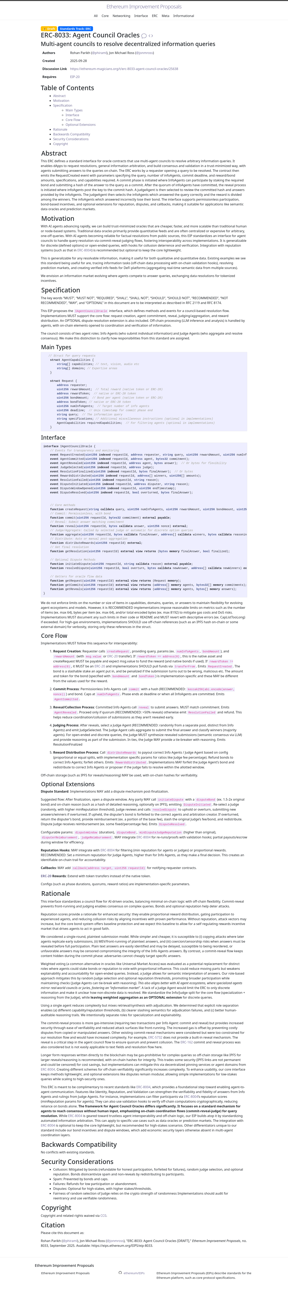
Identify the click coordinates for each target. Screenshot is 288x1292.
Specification (62, 105)
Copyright (60, 144)
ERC (155, 16)
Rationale (60, 129)
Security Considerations (71, 139)
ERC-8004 (84, 250)
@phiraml (99, 53)
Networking (121, 16)
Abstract (59, 96)
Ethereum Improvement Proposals (144, 6)
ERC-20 (112, 656)
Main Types (74, 110)
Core (105, 16)
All (96, 16)
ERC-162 (186, 1042)
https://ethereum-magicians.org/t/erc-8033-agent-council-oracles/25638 (124, 69)
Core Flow (73, 120)
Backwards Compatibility (71, 134)
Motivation (61, 100)
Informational (183, 16)
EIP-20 (75, 77)
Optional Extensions (81, 124)
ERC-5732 (155, 1037)
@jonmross (144, 53)
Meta (165, 16)
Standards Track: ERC (75, 29)
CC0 (103, 1215)
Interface (141, 16)
